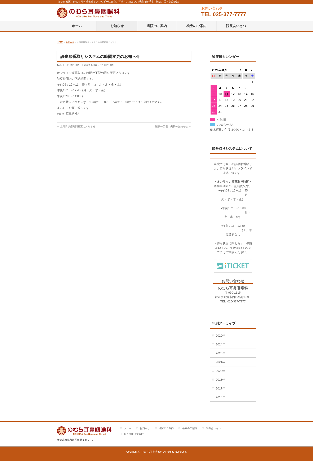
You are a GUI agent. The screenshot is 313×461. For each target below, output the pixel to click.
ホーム (127, 428)
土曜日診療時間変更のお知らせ (77, 126)
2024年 (220, 344)
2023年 (220, 353)
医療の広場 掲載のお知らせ (171, 126)
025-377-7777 (229, 14)
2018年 (220, 379)
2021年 (220, 362)
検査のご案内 (189, 428)
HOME (60, 42)
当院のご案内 (166, 428)
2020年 (220, 370)
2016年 (220, 397)
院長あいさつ (213, 428)
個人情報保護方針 (134, 434)
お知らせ (70, 42)
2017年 (220, 388)
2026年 (220, 335)
